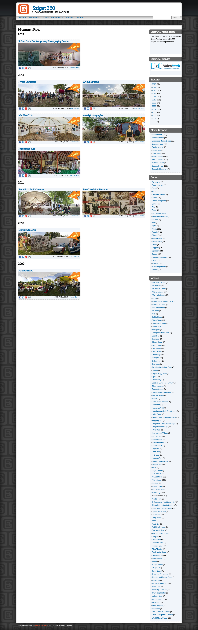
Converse (156, 364)
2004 (154, 119)
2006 (154, 112)
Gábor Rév (156, 150)
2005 (154, 115)
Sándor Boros (74, 297)
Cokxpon (155, 358)
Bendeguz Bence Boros (161, 141)
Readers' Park (157, 543)
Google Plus (26, 68)
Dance (154, 197)
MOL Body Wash (158, 489)
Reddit (29, 68)
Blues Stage (157, 320)
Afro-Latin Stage (158, 295)
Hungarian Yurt (26, 149)
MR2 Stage (156, 493)
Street (154, 562)
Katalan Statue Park (160, 461)
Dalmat (155, 370)
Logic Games (157, 471)
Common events (158, 194)
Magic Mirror (157, 477)
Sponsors (156, 251)
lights (154, 226)
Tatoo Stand (157, 571)
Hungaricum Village (160, 216)
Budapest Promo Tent (160, 333)
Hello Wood (156, 414)
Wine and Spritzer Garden (162, 615)
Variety (155, 270)
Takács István (74, 67)
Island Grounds (158, 442)
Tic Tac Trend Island (160, 583)
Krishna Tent (157, 464)
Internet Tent (157, 436)
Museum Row (25, 270)
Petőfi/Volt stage (158, 527)
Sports (154, 254)
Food (154, 210)
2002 (154, 122)
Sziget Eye (156, 260)
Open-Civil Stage (159, 511)
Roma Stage (157, 555)
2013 (154, 90)
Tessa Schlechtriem (160, 169)
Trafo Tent (156, 587)
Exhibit (154, 204)
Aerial (154, 188)
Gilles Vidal (156, 153)
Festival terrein (158, 395)
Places (154, 235)
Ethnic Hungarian (159, 201)
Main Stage (156, 480)
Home (22, 17)
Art (153, 191)
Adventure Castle (159, 289)
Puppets (155, 248)
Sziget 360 (43, 8)
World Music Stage (159, 618)
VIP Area (155, 602)
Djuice (154, 376)
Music (154, 229)
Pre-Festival (157, 241)
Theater (155, 263)
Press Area (156, 540)
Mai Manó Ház (25, 115)
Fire (153, 207)
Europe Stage (157, 389)
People (155, 232)
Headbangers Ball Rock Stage (164, 411)
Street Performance (160, 257)
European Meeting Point (161, 392)
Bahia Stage (157, 317)
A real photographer (93, 115)
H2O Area (156, 405)
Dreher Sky (156, 380)
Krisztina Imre (139, 108)
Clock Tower (157, 351)
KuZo (154, 467)
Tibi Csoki (156, 580)
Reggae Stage (157, 546)
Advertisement (157, 185)
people (154, 521)
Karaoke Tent (157, 458)
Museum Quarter (27, 230)
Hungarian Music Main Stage (163, 424)
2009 (154, 103)
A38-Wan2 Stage (159, 283)
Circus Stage (157, 342)
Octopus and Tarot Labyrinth (163, 502)
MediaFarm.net (40, 626)
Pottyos (155, 536)
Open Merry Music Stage (162, 508)
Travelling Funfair (159, 267)
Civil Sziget (156, 348)
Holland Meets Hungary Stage (164, 417)
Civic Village (157, 345)
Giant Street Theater (160, 402)
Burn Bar (155, 336)
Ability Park (156, 286)
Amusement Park (159, 304)
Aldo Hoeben (74, 108)
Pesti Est (155, 524)
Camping (155, 339)
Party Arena (156, 518)
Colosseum (156, 361)
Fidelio (154, 399)
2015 (154, 84)
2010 (154, 100)
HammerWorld (158, 408)
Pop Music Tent (158, 530)
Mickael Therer (158, 163)
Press (154, 245)
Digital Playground (159, 373)
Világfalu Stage (158, 599)
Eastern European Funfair (162, 383)
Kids (154, 223)
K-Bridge (155, 455)
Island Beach (157, 439)
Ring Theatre (157, 549)
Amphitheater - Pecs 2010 (162, 301)
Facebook (20, 68)
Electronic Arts (157, 386)
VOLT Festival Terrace (161, 612)
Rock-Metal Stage (159, 552)
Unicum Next (157, 596)
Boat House (156, 326)
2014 (154, 87)
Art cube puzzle (91, 82)
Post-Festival (157, 238)
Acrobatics (156, 182)
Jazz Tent (156, 452)
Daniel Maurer (157, 147)
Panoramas (34, 17)
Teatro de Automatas (160, 574)
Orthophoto (156, 514)
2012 (154, 93)
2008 (154, 106)
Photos (69, 17)
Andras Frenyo (158, 138)
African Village (157, 292)
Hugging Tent (157, 420)
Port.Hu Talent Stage (160, 533)
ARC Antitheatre (158, 308)
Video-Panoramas (53, 17)
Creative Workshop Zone (162, 367)
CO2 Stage (156, 355)
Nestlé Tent (156, 499)
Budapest (156, 330)
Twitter (23, 68)
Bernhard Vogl (157, 144)
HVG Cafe (156, 430)
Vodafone (156, 609)
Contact (80, 17)
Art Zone (155, 311)
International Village (160, 433)
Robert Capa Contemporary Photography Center (43, 41)
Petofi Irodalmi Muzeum (31, 189)
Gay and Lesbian (159, 213)
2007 (154, 109)
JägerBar (155, 449)
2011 (154, 97)
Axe (153, 314)
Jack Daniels (157, 446)
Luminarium (156, 474)
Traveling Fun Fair (159, 590)
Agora (154, 298)
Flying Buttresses (27, 82)
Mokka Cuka (157, 486)
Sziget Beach (157, 565)
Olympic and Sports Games (163, 505)
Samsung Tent (157, 558)
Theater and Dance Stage (162, 577)
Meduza (155, 483)
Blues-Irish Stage (159, 323)
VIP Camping (157, 605)
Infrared (155, 220)
